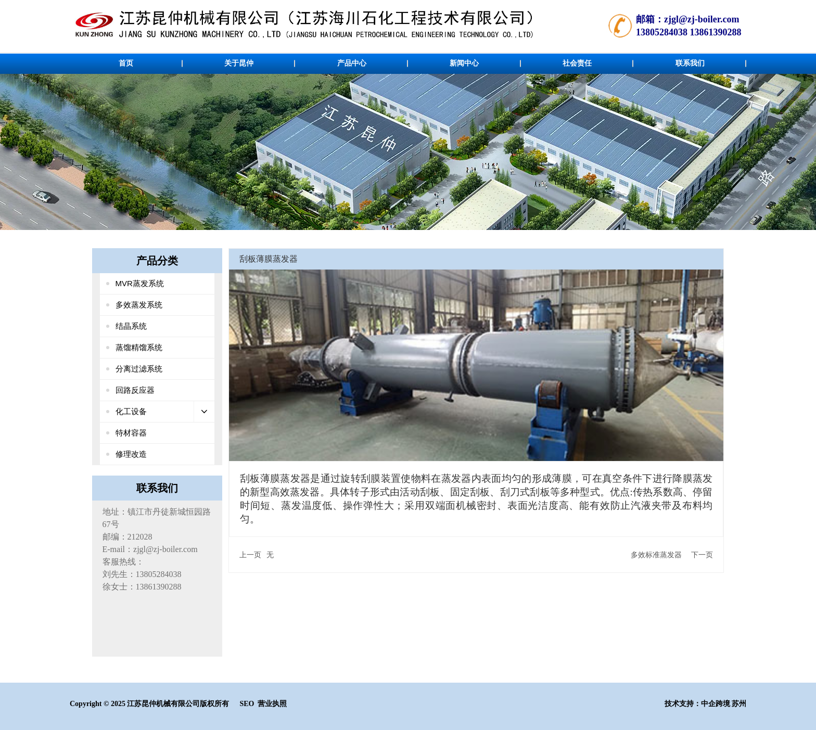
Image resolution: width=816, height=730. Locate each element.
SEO (246, 704)
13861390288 (715, 32)
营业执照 (272, 704)
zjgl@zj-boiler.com (702, 19)
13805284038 (661, 32)
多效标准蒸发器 (656, 554)
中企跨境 (715, 704)
